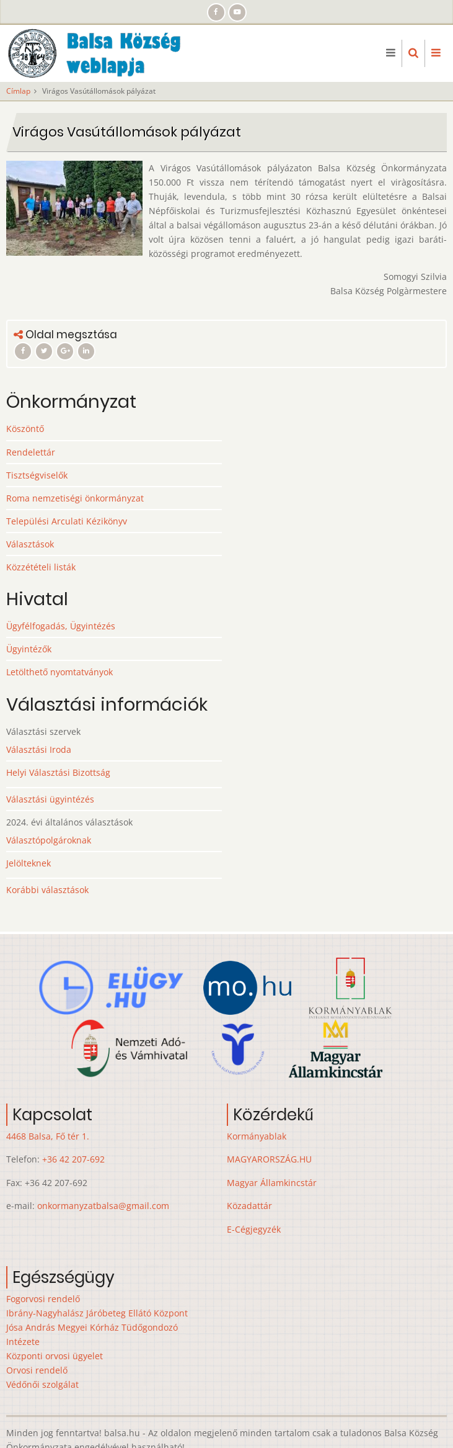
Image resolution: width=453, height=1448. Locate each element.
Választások (30, 544)
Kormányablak (256, 1136)
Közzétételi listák (41, 567)
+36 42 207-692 (73, 1159)
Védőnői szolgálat (42, 1384)
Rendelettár (30, 452)
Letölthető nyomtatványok (59, 672)
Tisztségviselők (37, 475)
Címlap (18, 91)
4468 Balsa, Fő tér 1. (47, 1136)
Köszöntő (25, 428)
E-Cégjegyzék (254, 1229)
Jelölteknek (28, 863)
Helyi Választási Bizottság (58, 772)
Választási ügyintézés (50, 799)
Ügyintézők (28, 649)
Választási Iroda (38, 749)
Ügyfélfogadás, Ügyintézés (60, 626)
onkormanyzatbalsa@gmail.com (103, 1206)
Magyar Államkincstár (272, 1183)
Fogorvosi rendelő (43, 1299)
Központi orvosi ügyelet (54, 1356)
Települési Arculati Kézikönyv (66, 521)
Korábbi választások (47, 890)
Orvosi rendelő (37, 1370)
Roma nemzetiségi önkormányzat (75, 498)
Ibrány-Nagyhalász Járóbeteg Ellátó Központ (97, 1313)
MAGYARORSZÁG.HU (269, 1159)
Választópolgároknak (48, 840)
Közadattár (249, 1206)
